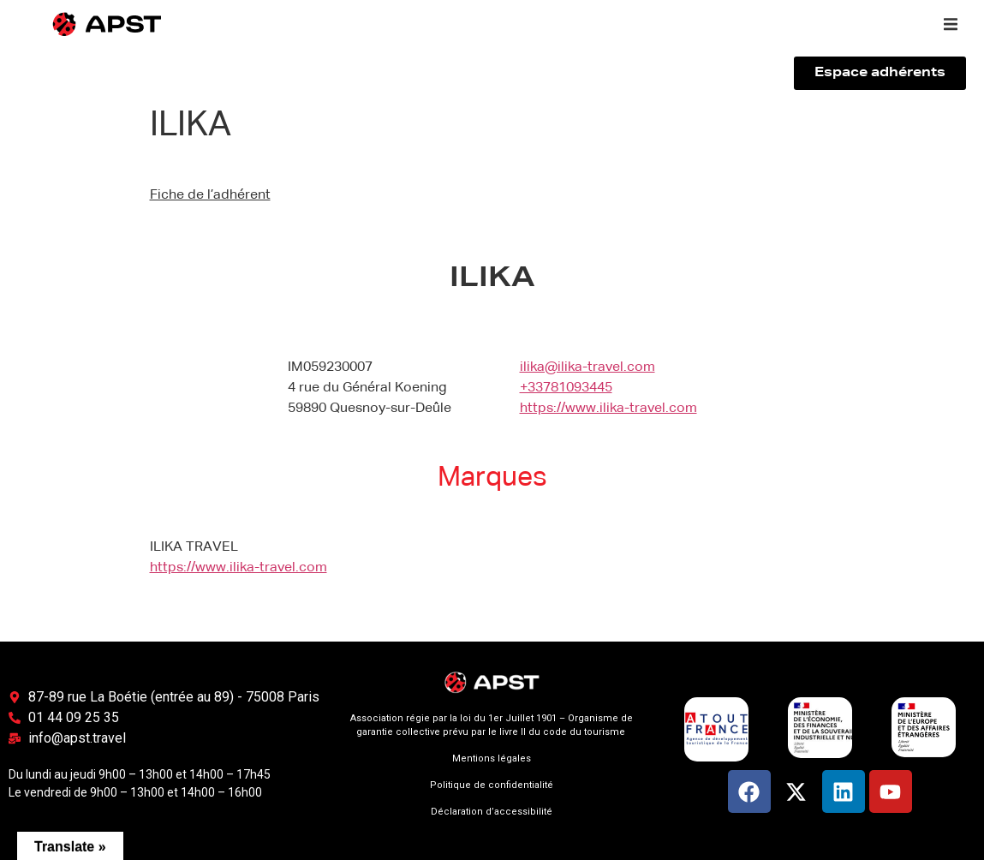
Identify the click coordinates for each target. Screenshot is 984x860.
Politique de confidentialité (491, 785)
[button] (950, 24)
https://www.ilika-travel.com (608, 408)
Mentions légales (491, 758)
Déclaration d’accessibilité (491, 811)
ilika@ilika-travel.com (587, 367)
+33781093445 (566, 388)
